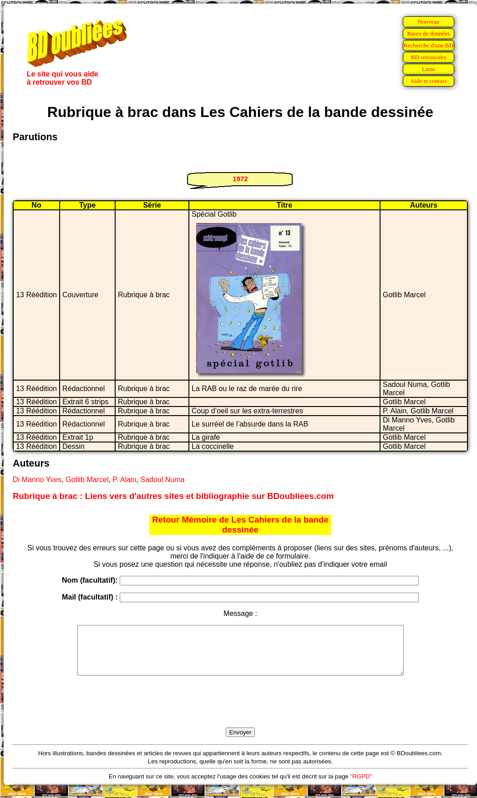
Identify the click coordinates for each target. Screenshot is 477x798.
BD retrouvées (428, 57)
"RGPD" (361, 786)
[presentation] (240, 712)
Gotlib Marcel (87, 479)
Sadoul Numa (162, 479)
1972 (240, 179)
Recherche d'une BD (429, 45)
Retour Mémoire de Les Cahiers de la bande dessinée (240, 524)
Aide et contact (428, 80)
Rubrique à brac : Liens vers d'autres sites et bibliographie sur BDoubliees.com (173, 496)
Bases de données (428, 33)
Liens (429, 69)
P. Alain (124, 479)
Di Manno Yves (37, 479)
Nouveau (428, 21)
